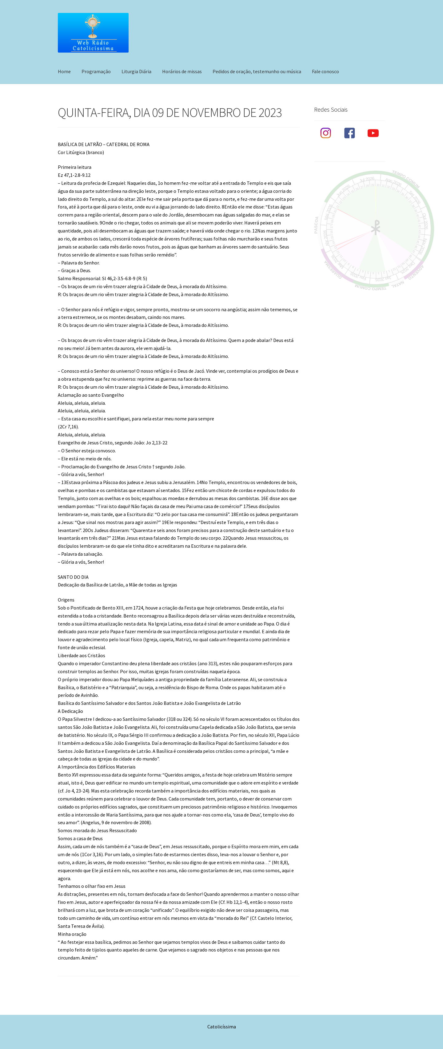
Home (64, 71)
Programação (96, 71)
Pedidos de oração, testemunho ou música (257, 71)
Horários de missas (182, 71)
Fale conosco (325, 71)
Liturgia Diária (136, 71)
